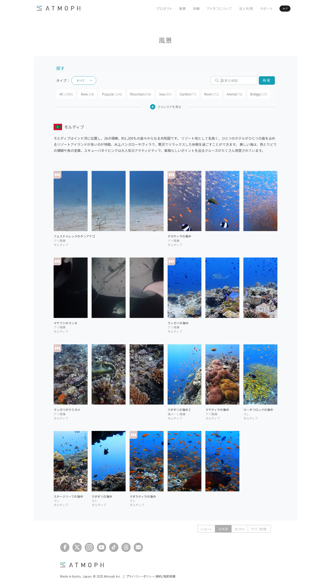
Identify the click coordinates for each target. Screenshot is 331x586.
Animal (232, 93)
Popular (110, 93)
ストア (277, 8)
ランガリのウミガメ (67, 408)
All (65, 93)
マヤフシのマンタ (65, 321)
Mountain (138, 93)
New (86, 93)
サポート (253, 8)
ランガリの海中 (178, 321)
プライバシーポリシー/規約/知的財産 (151, 574)
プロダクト (151, 8)
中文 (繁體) (259, 527)
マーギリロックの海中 (258, 408)
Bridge (255, 93)
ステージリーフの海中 (68, 495)
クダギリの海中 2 (179, 408)
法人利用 (233, 8)
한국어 (239, 527)
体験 (183, 8)
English (204, 527)
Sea (162, 93)
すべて (80, 80)
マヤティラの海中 (217, 408)
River (208, 93)
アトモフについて (206, 8)
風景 (169, 8)
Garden (185, 93)
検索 (267, 80)
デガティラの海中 (179, 234)
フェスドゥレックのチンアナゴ (74, 234)
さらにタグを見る (165, 105)
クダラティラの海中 (143, 495)
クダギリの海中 (102, 495)
